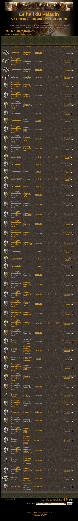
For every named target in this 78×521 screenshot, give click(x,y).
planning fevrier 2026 (27, 95)
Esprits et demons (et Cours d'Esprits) (27, 460)
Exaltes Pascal (14, 341)
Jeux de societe (14, 440)
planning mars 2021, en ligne (27, 470)
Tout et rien (15, 486)
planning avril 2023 (27, 386)
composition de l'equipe (28, 479)
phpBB (35, 512)
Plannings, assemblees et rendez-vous (16, 61)
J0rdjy (38, 359)
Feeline (38, 251)
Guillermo (38, 412)
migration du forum (27, 53)
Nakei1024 (38, 440)
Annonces (15, 53)
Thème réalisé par (39, 516)
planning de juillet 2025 (27, 214)
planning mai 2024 (26, 323)
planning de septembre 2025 (27, 194)
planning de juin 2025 (27, 224)
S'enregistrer (63, 25)
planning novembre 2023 (27, 367)
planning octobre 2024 (26, 303)
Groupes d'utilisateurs (49, 25)
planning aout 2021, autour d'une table (27, 450)
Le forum (14, 77)
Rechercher (20, 25)
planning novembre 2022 (27, 403)
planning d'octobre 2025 (27, 148)
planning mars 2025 (27, 274)
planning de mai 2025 (27, 233)
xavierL (38, 157)
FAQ (12, 25)
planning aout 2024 (27, 313)
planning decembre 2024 (27, 284)
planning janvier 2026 (28, 105)
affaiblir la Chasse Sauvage (27, 341)
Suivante (69, 499)
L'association (16, 70)
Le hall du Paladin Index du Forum (18, 34)
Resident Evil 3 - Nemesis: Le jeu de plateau (28, 440)
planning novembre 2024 (27, 294)
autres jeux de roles (15, 359)
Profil (17, 28)
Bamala (38, 113)
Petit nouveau (26, 120)
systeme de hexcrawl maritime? (27, 358)
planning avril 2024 (27, 332)
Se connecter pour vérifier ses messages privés (37, 28)
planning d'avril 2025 (27, 243)
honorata (38, 53)
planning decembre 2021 (27, 430)
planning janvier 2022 (28, 420)
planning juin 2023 (26, 377)
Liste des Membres (33, 25)
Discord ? (27, 412)
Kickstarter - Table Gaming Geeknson (28, 486)
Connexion (59, 28)
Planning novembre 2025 (27, 138)
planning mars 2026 (27, 85)
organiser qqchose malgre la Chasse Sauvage (27, 350)
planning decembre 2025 (27, 129)
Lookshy (26, 396)
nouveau (26, 171)
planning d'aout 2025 (27, 204)
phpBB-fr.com (43, 514)
